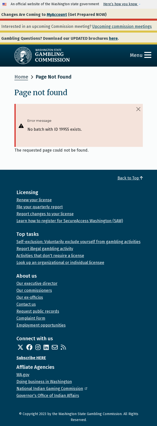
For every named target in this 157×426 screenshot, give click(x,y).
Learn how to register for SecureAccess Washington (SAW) (69, 220)
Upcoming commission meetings (122, 26)
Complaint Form (30, 318)
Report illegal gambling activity (44, 248)
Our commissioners (34, 290)
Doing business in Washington (44, 381)
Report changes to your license (45, 214)
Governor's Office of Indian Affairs (47, 395)
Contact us (26, 304)
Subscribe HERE (31, 357)
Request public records (37, 311)
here (113, 38)
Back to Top (130, 178)
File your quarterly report (39, 207)
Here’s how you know (120, 4)
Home (21, 77)
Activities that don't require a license (50, 255)
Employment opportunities (41, 325)
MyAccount (57, 14)
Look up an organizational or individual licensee (60, 262)
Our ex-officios (29, 297)
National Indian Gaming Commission (52, 388)
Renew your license (34, 200)
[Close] (138, 109)
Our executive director (36, 283)
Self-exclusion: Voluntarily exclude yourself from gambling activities (78, 241)
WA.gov (22, 374)
